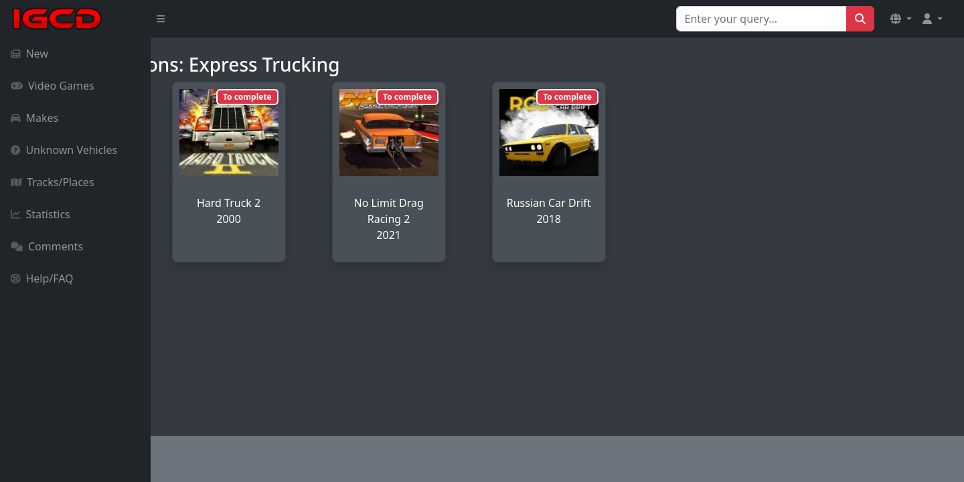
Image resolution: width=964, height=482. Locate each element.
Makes (34, 117)
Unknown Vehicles (64, 150)
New (29, 53)
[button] (901, 18)
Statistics (40, 214)
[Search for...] (761, 18)
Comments (47, 246)
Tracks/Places (52, 182)
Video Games (52, 85)
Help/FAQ (42, 278)
